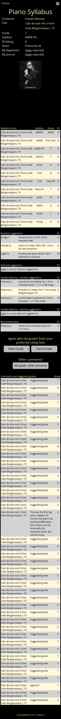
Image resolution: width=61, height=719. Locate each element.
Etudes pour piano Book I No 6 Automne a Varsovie (35, 255)
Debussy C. (7, 281)
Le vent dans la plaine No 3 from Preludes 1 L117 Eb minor (36, 299)
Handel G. (6, 245)
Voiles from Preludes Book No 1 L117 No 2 (35, 327)
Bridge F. (5, 237)
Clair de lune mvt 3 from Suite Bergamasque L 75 (17, 134)
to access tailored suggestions (19, 269)
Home (5, 3)
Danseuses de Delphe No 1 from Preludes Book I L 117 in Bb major (36, 283)
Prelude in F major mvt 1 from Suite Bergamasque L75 (37, 291)
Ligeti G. (5, 253)
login (29, 50)
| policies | (40, 714)
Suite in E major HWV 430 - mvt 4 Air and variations (36, 247)
